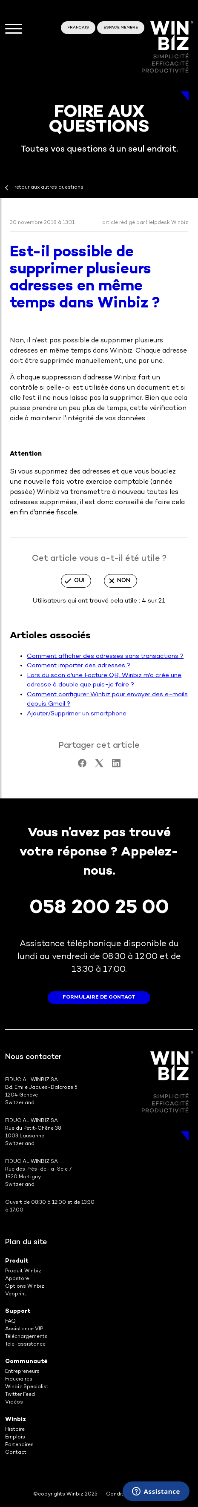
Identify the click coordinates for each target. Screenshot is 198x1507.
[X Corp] (99, 765)
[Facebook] (82, 765)
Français (78, 28)
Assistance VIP (24, 1329)
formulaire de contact (99, 997)
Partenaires (19, 1445)
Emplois (15, 1437)
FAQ (10, 1321)
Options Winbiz (24, 1286)
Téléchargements (26, 1337)
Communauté (26, 1361)
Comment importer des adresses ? (78, 665)
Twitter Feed (20, 1395)
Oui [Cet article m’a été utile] (79, 580)
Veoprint (15, 1294)
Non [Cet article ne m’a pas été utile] (123, 580)
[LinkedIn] (116, 765)
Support (18, 1311)
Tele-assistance (25, 1344)
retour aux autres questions (48, 187)
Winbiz (15, 1419)
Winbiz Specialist (27, 1387)
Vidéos (14, 1402)
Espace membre (120, 28)
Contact (15, 1452)
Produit (17, 1261)
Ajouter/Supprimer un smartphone (76, 713)
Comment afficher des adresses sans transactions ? (105, 656)
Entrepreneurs (22, 1372)
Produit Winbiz (23, 1271)
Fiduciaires (18, 1379)
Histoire (15, 1429)
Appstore (17, 1279)
